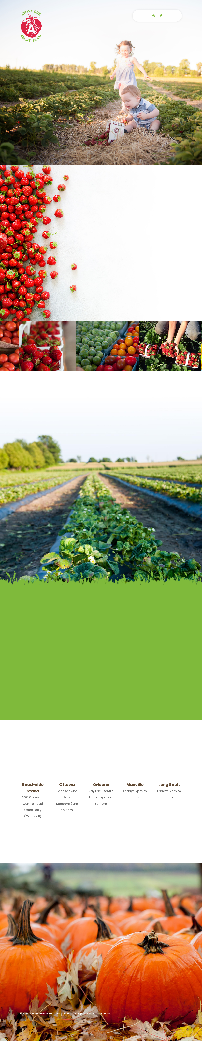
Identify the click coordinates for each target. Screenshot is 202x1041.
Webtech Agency (99, 1013)
